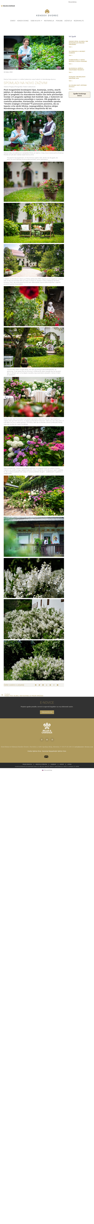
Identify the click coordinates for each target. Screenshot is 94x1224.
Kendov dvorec (23, 20)
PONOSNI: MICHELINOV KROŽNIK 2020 (77, 77)
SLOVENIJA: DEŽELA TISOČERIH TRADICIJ (76, 69)
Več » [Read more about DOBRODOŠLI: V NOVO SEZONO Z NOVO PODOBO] (70, 64)
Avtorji (69, 764)
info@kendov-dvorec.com (83, 747)
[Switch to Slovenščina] (72, 2)
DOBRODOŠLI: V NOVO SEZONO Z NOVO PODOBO (78, 60)
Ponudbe (59, 20)
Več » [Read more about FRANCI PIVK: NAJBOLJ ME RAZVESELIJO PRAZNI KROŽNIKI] (70, 47)
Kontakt (62, 764)
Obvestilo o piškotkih (41, 764)
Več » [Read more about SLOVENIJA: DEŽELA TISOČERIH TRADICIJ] (70, 72)
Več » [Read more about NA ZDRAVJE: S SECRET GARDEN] (70, 55)
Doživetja (68, 20)
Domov (12, 20)
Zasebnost (53, 764)
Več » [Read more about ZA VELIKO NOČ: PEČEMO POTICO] (70, 89)
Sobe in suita (36, 20)
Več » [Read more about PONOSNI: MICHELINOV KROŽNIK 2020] (70, 81)
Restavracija (49, 20)
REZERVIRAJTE (79, 20)
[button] (36, 685)
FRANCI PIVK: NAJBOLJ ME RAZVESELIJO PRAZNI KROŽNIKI (78, 43)
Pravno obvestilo (27, 764)
